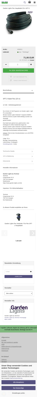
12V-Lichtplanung (8, 156)
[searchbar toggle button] (24, 2)
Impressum (4, 350)
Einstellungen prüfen (18, 393)
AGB (2, 344)
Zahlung (4, 359)
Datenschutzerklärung (16, 378)
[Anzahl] (18, 64)
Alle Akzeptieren (18, 382)
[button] (6, 64)
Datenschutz (5, 348)
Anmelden (18, 276)
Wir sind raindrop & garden (9, 342)
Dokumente (6, 161)
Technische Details (9, 151)
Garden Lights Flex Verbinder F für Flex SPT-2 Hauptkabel (18, 224)
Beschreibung (7, 90)
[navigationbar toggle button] (34, 2)
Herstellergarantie (7, 144)
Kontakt (3, 340)
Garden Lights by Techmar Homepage (15, 317)
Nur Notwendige (18, 388)
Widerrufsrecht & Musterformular (11, 346)
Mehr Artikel (8, 319)
